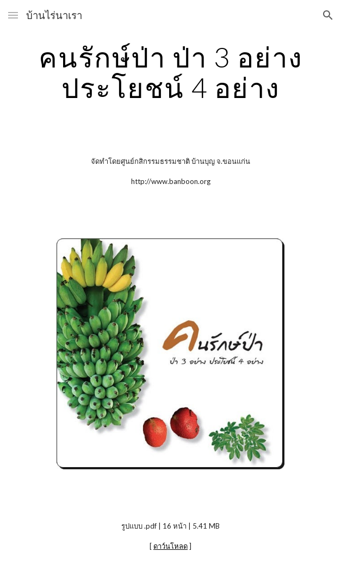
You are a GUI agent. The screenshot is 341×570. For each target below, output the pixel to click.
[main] (170, 72)
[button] (13, 15)
